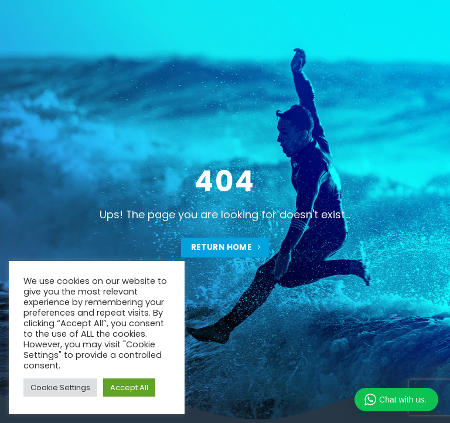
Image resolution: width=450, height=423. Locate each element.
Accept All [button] (129, 387)
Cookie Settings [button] (60, 387)
